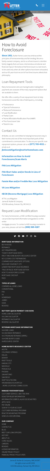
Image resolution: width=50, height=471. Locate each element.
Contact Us (6, 427)
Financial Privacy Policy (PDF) (13, 455)
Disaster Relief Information (13, 396)
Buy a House (7, 244)
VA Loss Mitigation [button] (11, 187)
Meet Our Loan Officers (12, 432)
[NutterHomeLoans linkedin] (35, 236)
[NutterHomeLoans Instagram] (31, 236)
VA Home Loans (8, 330)
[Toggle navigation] (43, 5)
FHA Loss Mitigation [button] (11, 165)
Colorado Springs (9, 352)
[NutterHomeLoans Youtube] (23, 236)
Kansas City (6, 363)
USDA (4, 303)
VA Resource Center (10, 341)
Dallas (4, 355)
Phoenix (5, 371)
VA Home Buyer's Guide (11, 338)
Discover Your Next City (12, 264)
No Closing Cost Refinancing (14, 258)
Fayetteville (7, 360)
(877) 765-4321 (37, 144)
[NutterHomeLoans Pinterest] (27, 236)
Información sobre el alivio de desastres (19, 399)
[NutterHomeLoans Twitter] (15, 236)
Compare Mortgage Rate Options (16, 261)
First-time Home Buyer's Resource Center (19, 256)
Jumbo (4, 300)
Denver (5, 358)
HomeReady (6, 297)
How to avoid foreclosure (13, 272)
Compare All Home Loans (12, 286)
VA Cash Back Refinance (11, 333)
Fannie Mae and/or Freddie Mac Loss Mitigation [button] (25, 181)
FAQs (4, 278)
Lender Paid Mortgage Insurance (15, 267)
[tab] (25, 157)
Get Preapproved (9, 250)
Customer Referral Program (14, 410)
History (5, 435)
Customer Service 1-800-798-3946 (15, 393)
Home (4, 424)
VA (3, 294)
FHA (3, 292)
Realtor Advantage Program (14, 413)
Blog (4, 429)
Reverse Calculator (10, 322)
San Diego (6, 377)
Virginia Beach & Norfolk (12, 383)
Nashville (6, 366)
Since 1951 (7, 55)
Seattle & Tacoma (9, 380)
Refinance (6, 247)
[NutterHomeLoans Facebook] (19, 236)
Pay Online (6, 405)
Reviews (5, 446)
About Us (5, 438)
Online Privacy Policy (10, 452)
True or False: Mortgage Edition (15, 269)
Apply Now (6, 402)
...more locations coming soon (15, 385)
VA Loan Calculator (10, 316)
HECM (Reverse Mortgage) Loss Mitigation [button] (22, 193)
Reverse (5, 305)
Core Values (7, 441)
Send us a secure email (11, 416)
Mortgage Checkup (10, 275)
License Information (10, 449)
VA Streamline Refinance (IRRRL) (14, 336)
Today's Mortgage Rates (12, 253)
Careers (5, 443)
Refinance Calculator (11, 319)
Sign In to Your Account (12, 407)
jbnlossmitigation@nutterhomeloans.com (22, 149)
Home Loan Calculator (11, 313)
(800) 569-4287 (32, 227)
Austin (4, 349)
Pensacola (6, 369)
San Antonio (7, 374)
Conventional (7, 289)
